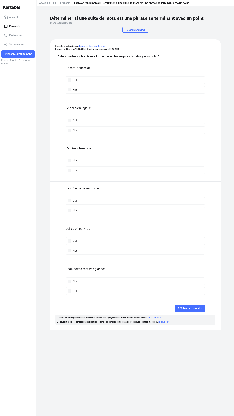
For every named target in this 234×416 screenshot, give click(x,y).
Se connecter (14, 44)
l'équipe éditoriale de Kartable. (92, 46)
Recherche (13, 35)
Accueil (11, 17)
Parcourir (12, 26)
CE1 (54, 3)
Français (65, 3)
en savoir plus (154, 318)
